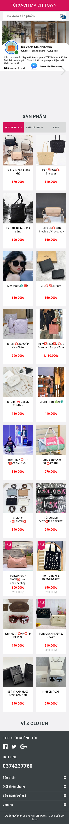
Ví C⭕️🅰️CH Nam (51, 285)
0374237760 (18, 766)
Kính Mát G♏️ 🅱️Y (18, 285)
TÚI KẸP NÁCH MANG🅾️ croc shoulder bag (18, 579)
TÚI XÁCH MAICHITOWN (33, 5)
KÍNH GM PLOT (51, 691)
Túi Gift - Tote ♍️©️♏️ (51, 401)
